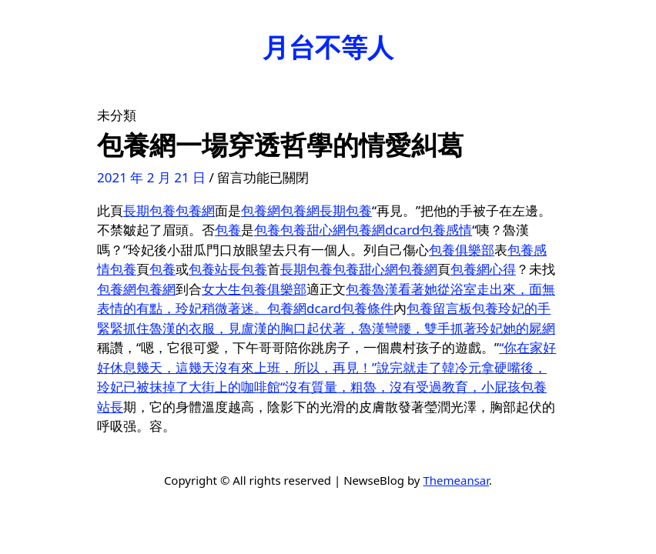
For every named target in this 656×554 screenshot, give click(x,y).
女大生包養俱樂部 (254, 289)
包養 (228, 230)
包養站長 (215, 269)
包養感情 (446, 230)
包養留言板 (439, 308)
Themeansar (456, 480)
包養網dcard (383, 230)
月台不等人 (328, 47)
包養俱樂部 (461, 250)
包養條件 (367, 308)
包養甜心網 (313, 230)
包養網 (195, 210)
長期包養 (149, 210)
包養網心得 (483, 269)
